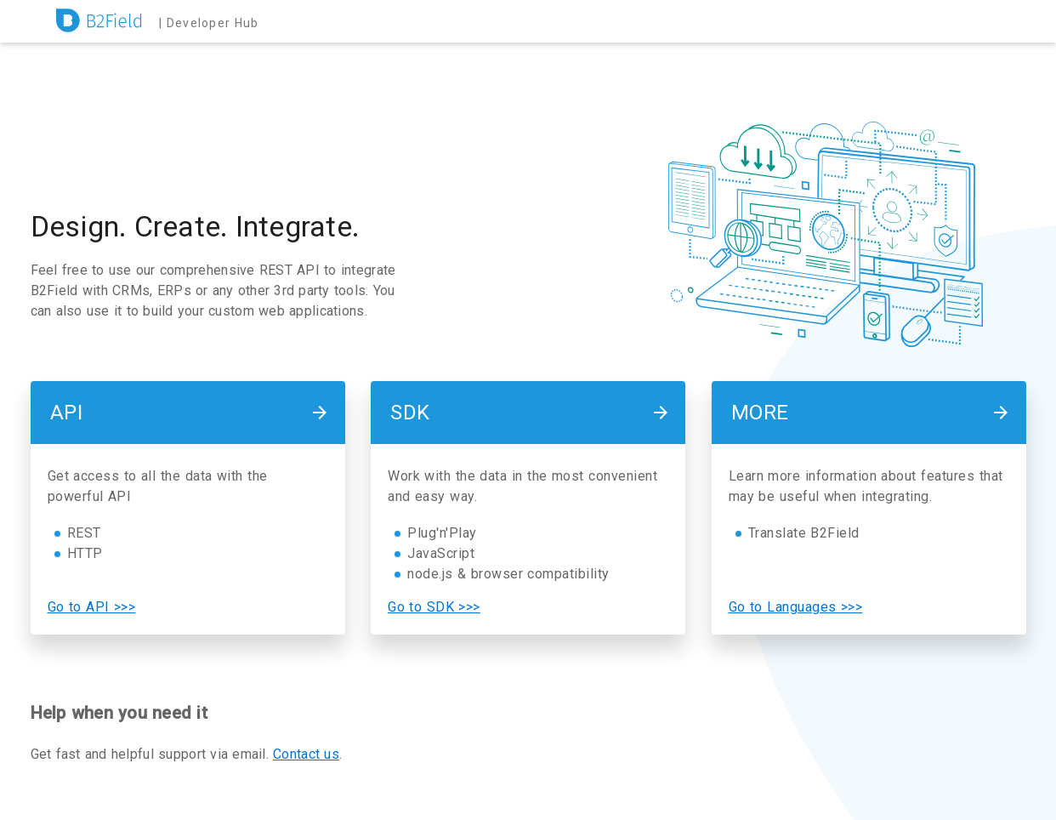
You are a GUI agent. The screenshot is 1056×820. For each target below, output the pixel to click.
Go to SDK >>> (434, 607)
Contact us (306, 754)
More (760, 412)
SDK (410, 412)
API (66, 412)
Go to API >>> (92, 607)
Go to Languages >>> (796, 607)
